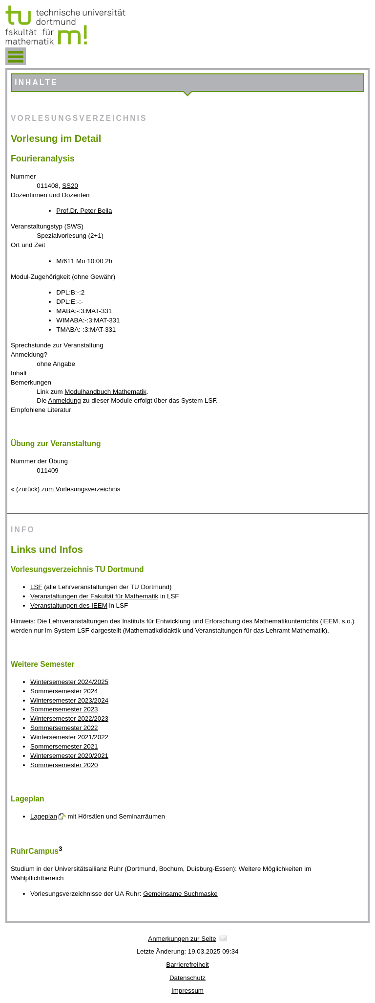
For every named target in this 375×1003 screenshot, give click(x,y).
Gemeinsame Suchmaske (180, 893)
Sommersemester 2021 (64, 746)
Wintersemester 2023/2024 (69, 700)
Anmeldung (64, 400)
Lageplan (43, 816)
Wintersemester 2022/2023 (69, 718)
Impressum (187, 990)
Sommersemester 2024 (64, 691)
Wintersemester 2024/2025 (69, 681)
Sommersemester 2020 (64, 765)
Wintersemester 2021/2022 (69, 737)
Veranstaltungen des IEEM (68, 605)
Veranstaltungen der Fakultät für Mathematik (94, 596)
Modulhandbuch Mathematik (105, 391)
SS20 (70, 185)
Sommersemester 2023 (64, 709)
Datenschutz (187, 977)
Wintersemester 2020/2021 (69, 755)
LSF (36, 587)
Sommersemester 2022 (64, 727)
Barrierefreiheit (187, 964)
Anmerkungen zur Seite (182, 938)
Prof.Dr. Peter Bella (84, 210)
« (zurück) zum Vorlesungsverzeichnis (65, 489)
